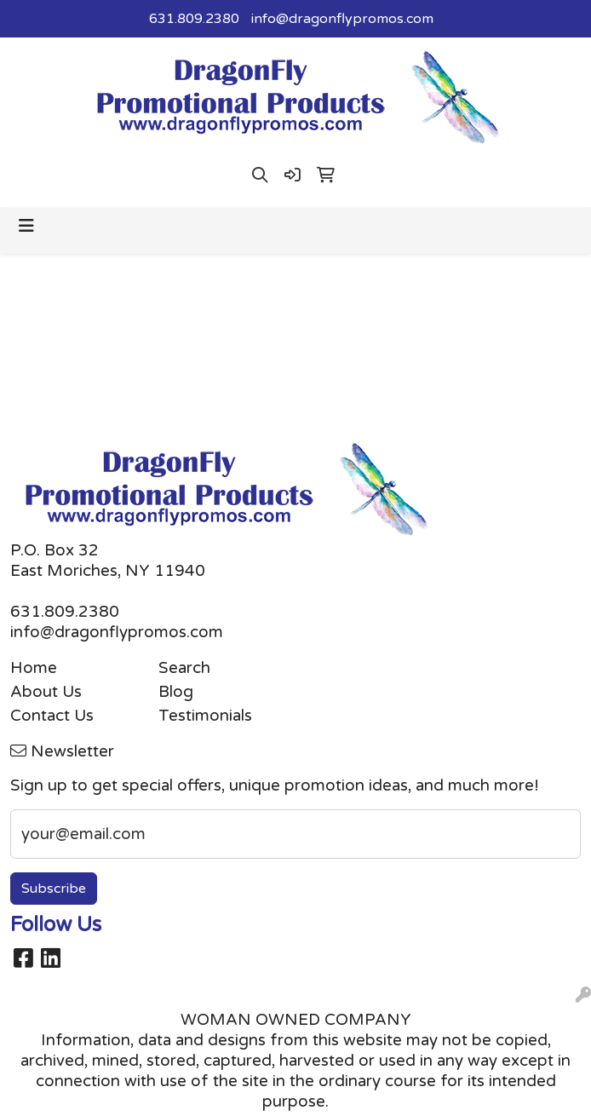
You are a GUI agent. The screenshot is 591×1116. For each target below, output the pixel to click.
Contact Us (52, 715)
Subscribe (53, 888)
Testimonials (205, 715)
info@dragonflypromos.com (342, 18)
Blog (175, 691)
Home (33, 668)
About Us (46, 691)
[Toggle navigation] (26, 226)
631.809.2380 (194, 18)
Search (184, 668)
